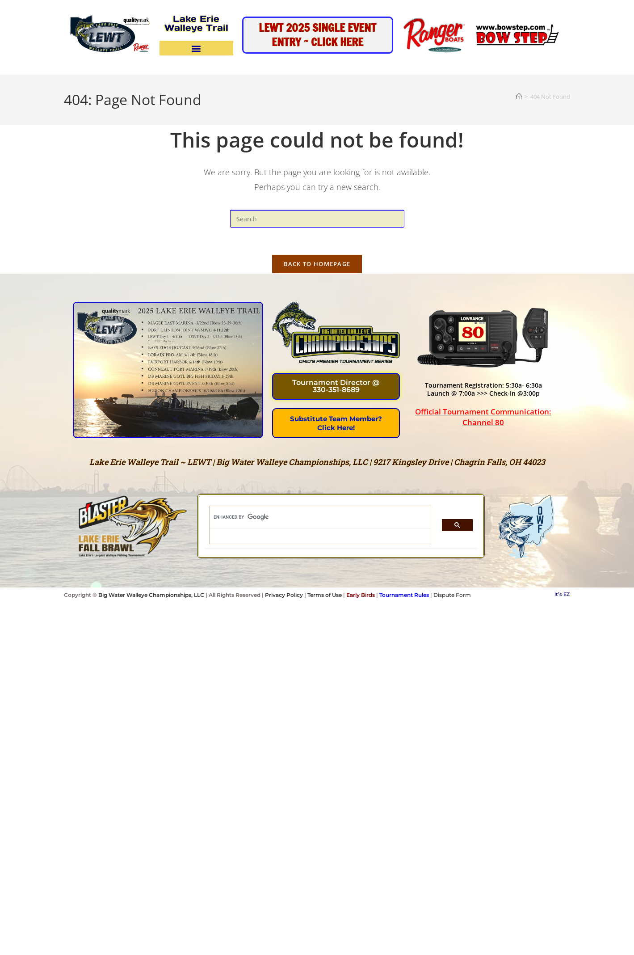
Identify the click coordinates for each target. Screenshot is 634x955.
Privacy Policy (284, 595)
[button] (197, 48)
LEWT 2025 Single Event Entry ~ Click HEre (317, 35)
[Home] (519, 97)
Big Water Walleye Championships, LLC (151, 595)
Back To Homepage (317, 264)
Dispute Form (452, 595)
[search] (315, 517)
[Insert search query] (317, 219)
